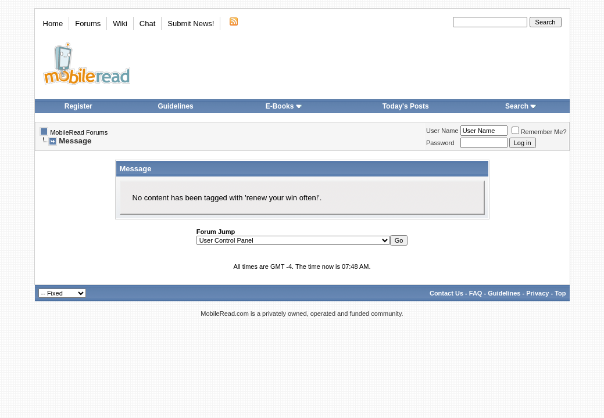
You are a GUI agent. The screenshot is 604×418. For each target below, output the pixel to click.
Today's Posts (406, 106)
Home (53, 23)
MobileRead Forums (79, 132)
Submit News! (190, 23)
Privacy (537, 293)
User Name (442, 130)
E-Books (284, 106)
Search (521, 106)
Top (560, 293)
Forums (88, 23)
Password (440, 142)
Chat (147, 23)
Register (78, 106)
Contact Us (446, 293)
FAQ (476, 293)
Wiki (120, 23)
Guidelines (175, 106)
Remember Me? (539, 131)
